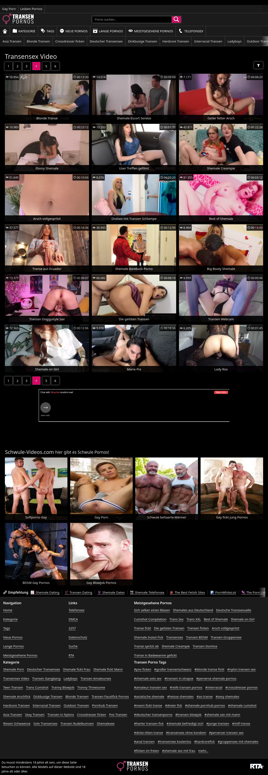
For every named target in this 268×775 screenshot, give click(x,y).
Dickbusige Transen (142, 41)
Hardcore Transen (175, 41)
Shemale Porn (13, 669)
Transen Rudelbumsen (77, 723)
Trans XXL (194, 619)
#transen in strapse (179, 678)
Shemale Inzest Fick (148, 637)
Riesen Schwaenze (17, 723)
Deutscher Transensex (106, 41)
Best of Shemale (216, 619)
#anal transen (144, 741)
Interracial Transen (208, 41)
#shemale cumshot (242, 705)
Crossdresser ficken (69, 41)
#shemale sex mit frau (178, 750)
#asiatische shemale (149, 696)
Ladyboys (234, 41)
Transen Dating (78, 592)
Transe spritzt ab (146, 646)
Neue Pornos (74, 31)
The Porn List (253, 592)
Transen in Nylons (60, 714)
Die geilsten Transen (169, 628)
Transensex (174, 637)
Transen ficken (198, 628)
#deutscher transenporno (153, 714)
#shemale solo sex (148, 678)
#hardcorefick (204, 741)
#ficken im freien (146, 750)
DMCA (73, 619)
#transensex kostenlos (174, 741)
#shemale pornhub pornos (205, 705)
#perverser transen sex (226, 732)
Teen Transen (13, 687)
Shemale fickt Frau (77, 669)
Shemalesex (105, 723)
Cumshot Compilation (150, 619)
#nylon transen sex (241, 669)
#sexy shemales (227, 696)
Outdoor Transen (76, 705)
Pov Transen (118, 714)
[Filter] (258, 65)
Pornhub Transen (105, 705)
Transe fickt (142, 628)
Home (7, 610)
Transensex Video (31, 56)
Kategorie (24, 31)
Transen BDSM (197, 637)
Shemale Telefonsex (147, 592)
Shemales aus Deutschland (193, 610)
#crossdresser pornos (241, 687)
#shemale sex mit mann (222, 714)
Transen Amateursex (96, 678)
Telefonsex (190, 31)
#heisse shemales (180, 696)
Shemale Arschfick (16, 696)
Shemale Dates (111, 592)
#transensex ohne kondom (186, 732)
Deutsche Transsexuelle (233, 610)
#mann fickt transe (148, 705)
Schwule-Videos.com (29, 451)
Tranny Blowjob (62, 687)
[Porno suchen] (132, 19)
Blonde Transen (38, 41)
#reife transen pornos (186, 687)
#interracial (213, 687)
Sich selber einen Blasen (152, 610)
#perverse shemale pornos (216, 678)
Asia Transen (12, 41)
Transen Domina (205, 646)
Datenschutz (78, 637)
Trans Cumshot (37, 687)
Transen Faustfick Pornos (110, 696)
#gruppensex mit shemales (238, 741)
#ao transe (205, 696)
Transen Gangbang (46, 678)
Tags (47, 31)
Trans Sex (176, 619)
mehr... (203, 750)
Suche (73, 646)
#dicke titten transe (148, 732)
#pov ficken (142, 669)
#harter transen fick (149, 723)
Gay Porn (9, 9)
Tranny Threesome (91, 687)
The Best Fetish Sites (187, 592)
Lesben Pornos (31, 9)
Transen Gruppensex (226, 637)
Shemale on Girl (243, 619)
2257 (72, 628)
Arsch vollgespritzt (225, 628)
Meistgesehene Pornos (150, 31)
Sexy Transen (35, 714)
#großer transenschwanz (172, 669)
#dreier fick (173, 705)
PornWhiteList (223, 592)
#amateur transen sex (150, 687)
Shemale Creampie (176, 646)
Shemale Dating (45, 592)
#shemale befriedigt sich (185, 723)
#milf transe (241, 723)
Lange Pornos (108, 31)
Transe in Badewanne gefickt (155, 655)
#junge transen (217, 723)
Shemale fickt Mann (108, 669)
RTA (71, 655)
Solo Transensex (46, 723)
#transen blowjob (188, 714)
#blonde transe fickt (209, 669)
